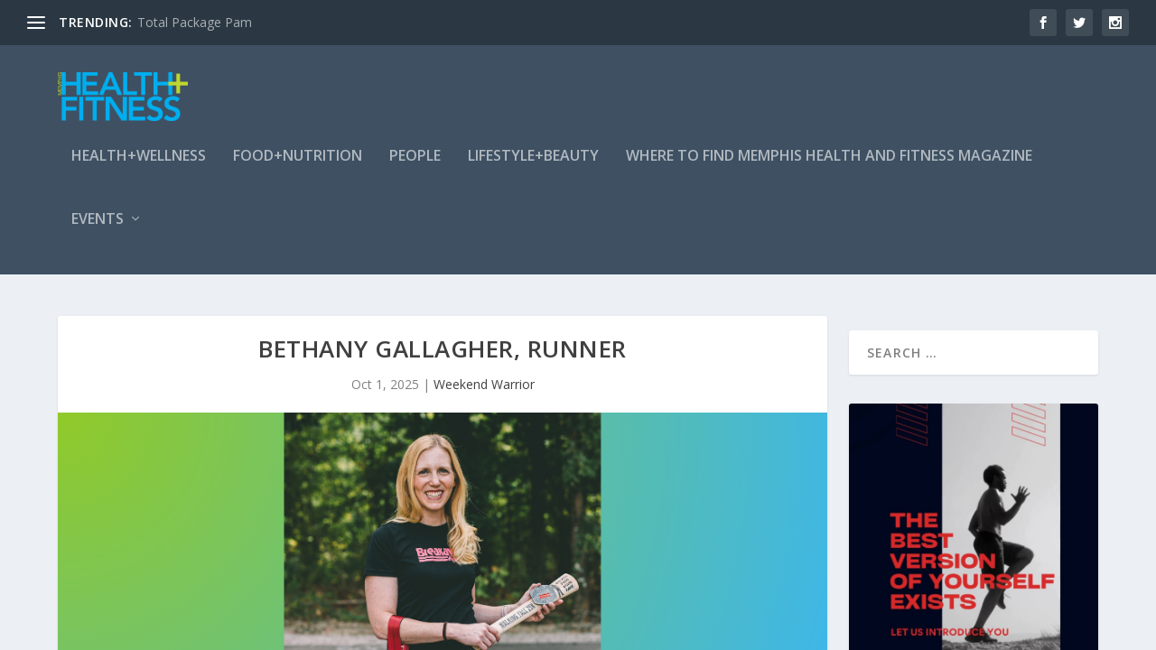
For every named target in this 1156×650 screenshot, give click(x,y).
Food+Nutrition (297, 165)
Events (97, 228)
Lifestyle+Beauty (533, 165)
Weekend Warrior (484, 387)
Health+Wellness (138, 165)
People (415, 165)
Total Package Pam (194, 22)
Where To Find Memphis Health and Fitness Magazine (829, 165)
